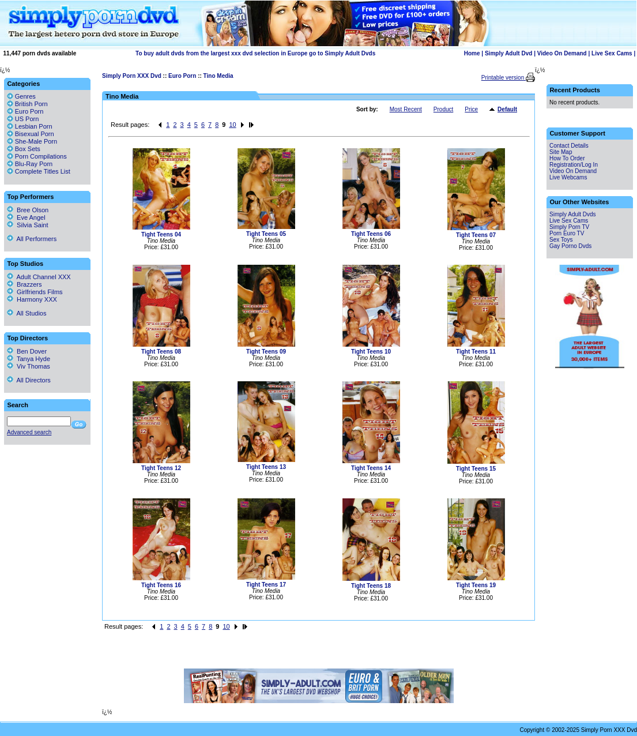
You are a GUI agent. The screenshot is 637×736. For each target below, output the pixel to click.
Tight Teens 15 (476, 468)
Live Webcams (568, 177)
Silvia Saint (27, 224)
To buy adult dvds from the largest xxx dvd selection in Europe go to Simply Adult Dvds (255, 53)
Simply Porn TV (569, 227)
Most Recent (406, 109)
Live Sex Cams (611, 53)
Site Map (560, 152)
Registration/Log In (573, 165)
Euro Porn (182, 76)
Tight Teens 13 (266, 467)
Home (472, 53)
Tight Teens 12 (161, 468)
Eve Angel (26, 217)
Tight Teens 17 (266, 584)
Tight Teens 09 (266, 351)
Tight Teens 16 (161, 585)
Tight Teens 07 (476, 235)
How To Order (567, 158)
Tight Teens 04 (161, 234)
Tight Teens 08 (161, 351)
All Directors (29, 380)
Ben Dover (27, 351)
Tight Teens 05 (266, 234)
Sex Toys (560, 239)
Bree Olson (27, 209)
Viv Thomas (28, 366)
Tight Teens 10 (371, 351)
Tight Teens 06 (371, 234)
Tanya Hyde (28, 358)
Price (471, 109)
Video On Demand (562, 53)
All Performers (31, 238)
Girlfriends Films (35, 291)
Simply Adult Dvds (572, 214)
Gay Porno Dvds (570, 246)
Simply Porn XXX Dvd (131, 76)
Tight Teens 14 (371, 468)
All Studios (26, 313)
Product (443, 109)
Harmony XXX (32, 299)
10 (232, 124)
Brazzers (24, 284)
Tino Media (218, 76)
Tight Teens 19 (476, 585)
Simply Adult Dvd (508, 53)
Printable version (503, 77)
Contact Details (569, 145)
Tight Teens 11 (476, 351)
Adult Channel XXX (39, 276)
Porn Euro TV (566, 233)
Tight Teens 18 (371, 586)
